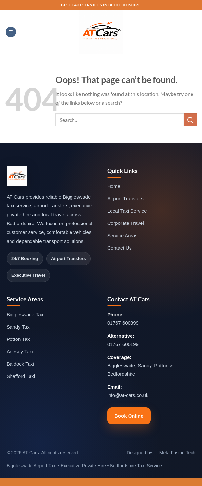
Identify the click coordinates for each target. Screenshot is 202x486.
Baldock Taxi (20, 364)
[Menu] (11, 32)
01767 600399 (123, 323)
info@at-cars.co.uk (127, 395)
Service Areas (122, 235)
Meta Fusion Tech (177, 452)
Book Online (128, 415)
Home (113, 186)
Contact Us (119, 248)
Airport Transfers (125, 198)
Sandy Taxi (18, 327)
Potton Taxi (19, 339)
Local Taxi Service (127, 211)
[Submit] (190, 119)
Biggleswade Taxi (26, 314)
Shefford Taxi (21, 376)
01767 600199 (123, 344)
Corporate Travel (125, 223)
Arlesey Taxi (20, 351)
